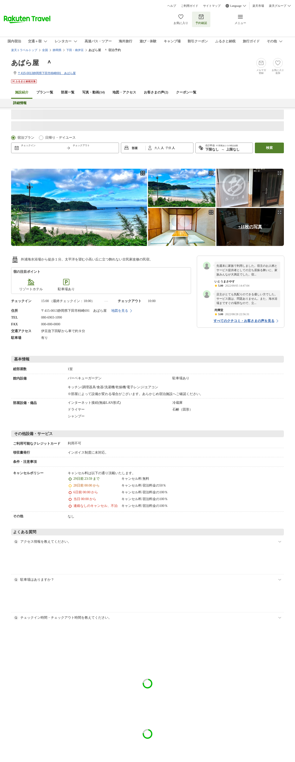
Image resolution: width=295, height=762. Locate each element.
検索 (269, 148)
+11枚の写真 (250, 226)
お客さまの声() (156, 92)
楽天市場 (258, 6)
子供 (168, 148)
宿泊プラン (25, 137)
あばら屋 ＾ (31, 63)
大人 (157, 148)
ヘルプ (171, 6)
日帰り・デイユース (60, 137)
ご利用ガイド (189, 6)
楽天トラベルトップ (24, 50)
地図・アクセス (124, 92)
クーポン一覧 (186, 92)
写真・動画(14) (93, 92)
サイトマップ (212, 6)
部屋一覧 (67, 92)
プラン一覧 (44, 92)
